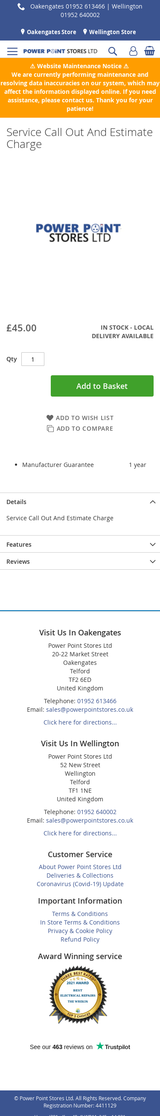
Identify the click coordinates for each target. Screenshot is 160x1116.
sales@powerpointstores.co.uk (89, 709)
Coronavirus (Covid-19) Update (80, 884)
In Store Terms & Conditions (80, 922)
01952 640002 (96, 812)
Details (16, 502)
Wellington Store (112, 32)
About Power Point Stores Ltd (80, 867)
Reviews (18, 561)
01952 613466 (96, 701)
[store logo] (60, 51)
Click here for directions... (80, 722)
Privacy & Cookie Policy (80, 931)
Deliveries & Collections (80, 875)
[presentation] (80, 501)
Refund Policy (80, 939)
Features (19, 544)
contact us (77, 100)
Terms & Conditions (80, 914)
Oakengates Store (51, 32)
